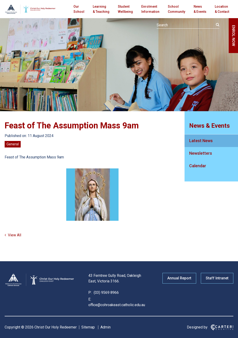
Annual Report (179, 278)
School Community (176, 9)
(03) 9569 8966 (106, 292)
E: (89, 299)
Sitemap (88, 327)
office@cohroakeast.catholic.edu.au (116, 305)
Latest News (201, 140)
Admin (105, 327)
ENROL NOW (233, 35)
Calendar (197, 165)
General (13, 144)
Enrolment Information (150, 9)
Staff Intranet (217, 278)
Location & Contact (222, 9)
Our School (78, 9)
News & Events (200, 9)
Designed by (197, 327)
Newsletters (200, 153)
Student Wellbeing (125, 9)
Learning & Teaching (101, 9)
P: (90, 292)
